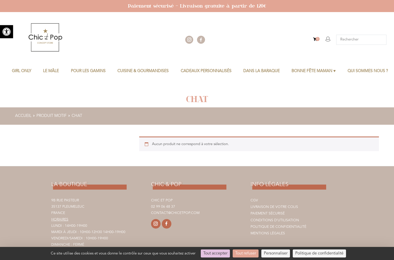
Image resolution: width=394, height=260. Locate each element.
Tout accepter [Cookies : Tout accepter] (215, 253)
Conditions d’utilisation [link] (275, 220)
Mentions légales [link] (268, 233)
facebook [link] (201, 40)
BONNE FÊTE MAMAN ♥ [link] (313, 71)
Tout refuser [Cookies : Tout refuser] (245, 253)
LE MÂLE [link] (51, 71)
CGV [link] (254, 200)
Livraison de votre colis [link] (274, 207)
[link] (6, 31)
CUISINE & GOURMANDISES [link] (143, 71)
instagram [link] (189, 40)
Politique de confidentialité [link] (278, 227)
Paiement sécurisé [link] (268, 213)
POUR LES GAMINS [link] (88, 71)
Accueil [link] (23, 116)
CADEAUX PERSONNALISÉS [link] (206, 71)
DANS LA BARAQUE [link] (261, 71)
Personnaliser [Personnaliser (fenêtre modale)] (275, 253)
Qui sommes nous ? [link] (368, 71)
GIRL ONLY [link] (21, 71)
